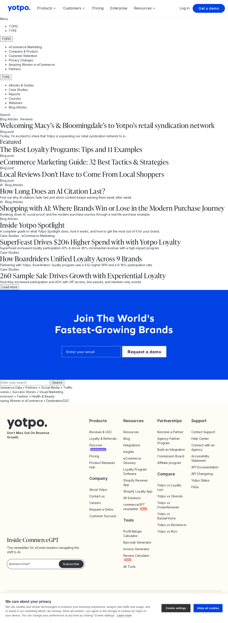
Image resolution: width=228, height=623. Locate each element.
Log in (185, 8)
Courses (15, 98)
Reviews (26, 119)
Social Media (50, 387)
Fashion (22, 396)
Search (57, 382)
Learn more (124, 615)
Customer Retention (23, 56)
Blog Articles (18, 107)
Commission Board (170, 456)
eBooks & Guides (21, 85)
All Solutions (132, 498)
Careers (95, 503)
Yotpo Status (200, 480)
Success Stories (24, 392)
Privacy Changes (21, 60)
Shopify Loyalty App (138, 491)
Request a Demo (101, 509)
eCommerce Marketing (25, 47)
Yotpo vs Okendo (170, 496)
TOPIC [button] (13, 26)
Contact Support (203, 432)
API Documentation (205, 467)
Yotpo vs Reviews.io (172, 525)
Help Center (200, 438)
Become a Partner (170, 432)
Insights (133, 452)
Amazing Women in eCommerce (32, 64)
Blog (126, 438)
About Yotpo (98, 489)
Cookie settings (176, 608)
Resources (131, 432)
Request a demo (144, 351)
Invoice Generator (136, 549)
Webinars (15, 103)
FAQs (195, 487)
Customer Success (102, 516)
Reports (14, 94)
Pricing (98, 8)
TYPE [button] (13, 31)
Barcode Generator (137, 542)
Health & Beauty (43, 396)
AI (2, 185)
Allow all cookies (208, 608)
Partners (15, 69)
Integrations (131, 445)
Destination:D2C (57, 401)
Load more (9, 287)
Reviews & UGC (100, 432)
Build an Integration (171, 449)
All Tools (129, 566)
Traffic (67, 387)
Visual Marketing (51, 392)
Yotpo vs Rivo (167, 531)
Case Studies (18, 90)
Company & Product (23, 51)
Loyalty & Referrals (103, 438)
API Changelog (202, 474)
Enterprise (118, 8)
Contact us (97, 496)
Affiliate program (169, 463)
